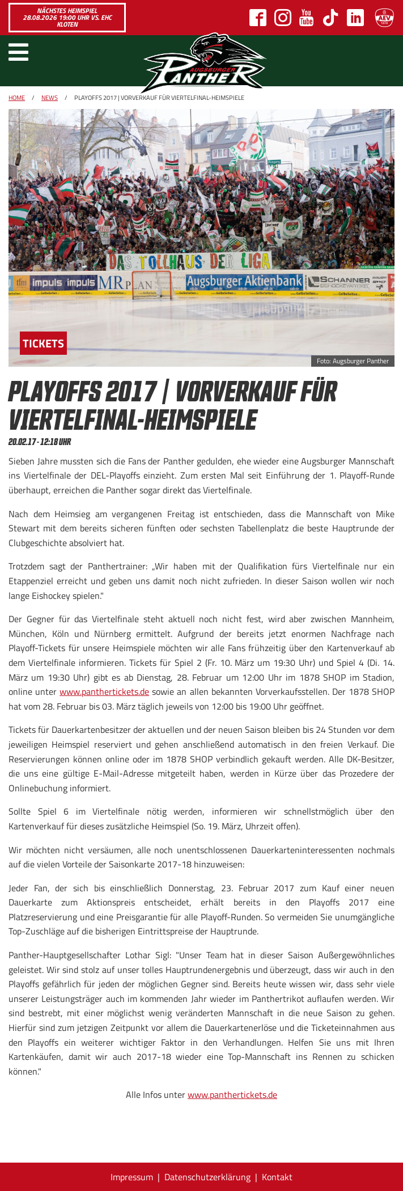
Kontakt (277, 1177)
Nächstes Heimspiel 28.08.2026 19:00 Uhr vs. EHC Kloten (67, 17)
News (49, 97)
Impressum (132, 1177)
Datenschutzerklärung (207, 1177)
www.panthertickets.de (104, 691)
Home (17, 97)
